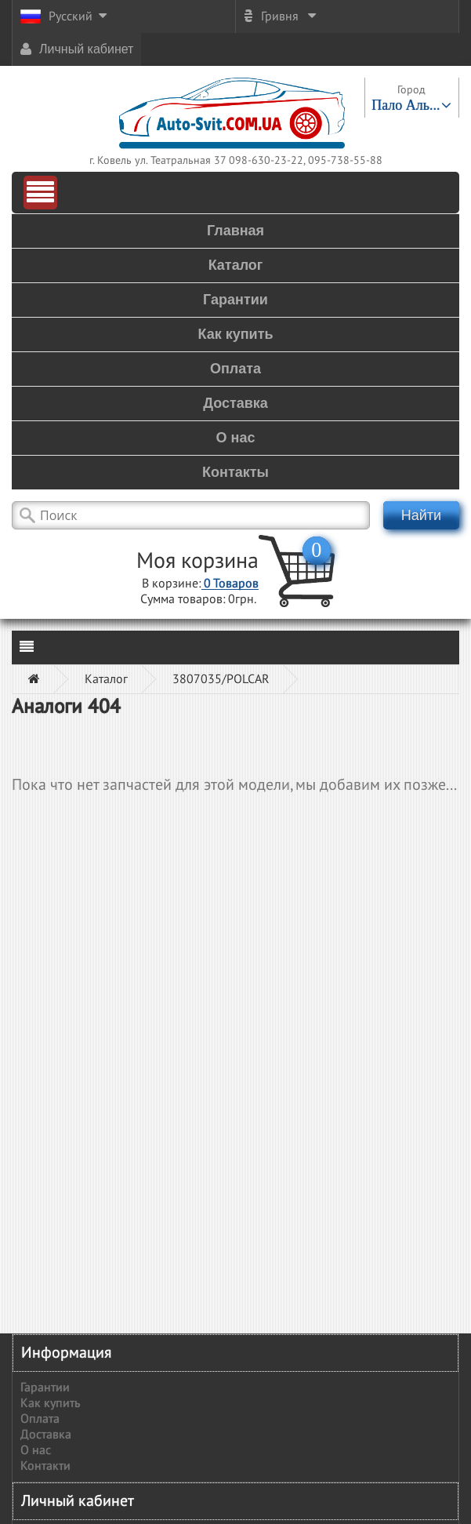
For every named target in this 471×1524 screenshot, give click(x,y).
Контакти (45, 1466)
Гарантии (45, 1387)
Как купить (50, 1403)
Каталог (106, 679)
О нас (35, 1450)
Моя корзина (197, 561)
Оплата (40, 1419)
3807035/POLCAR (221, 679)
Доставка (45, 1435)
